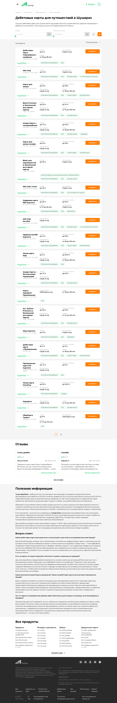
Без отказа (84, 637)
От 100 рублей (64, 641)
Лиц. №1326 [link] (34, 72)
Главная (17, 12)
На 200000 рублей (65, 646)
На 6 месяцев (41, 643)
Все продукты (28, 12)
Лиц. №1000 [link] (32, 88)
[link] (80, 662)
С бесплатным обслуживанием (86, 634)
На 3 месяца (41, 635)
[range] (33, 34)
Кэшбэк (17, 30)
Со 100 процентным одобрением (22, 634)
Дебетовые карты (41, 12)
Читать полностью (48, 473)
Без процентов (86, 642)
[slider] (33, 36)
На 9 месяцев (41, 646)
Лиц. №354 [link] (35, 257)
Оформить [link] (92, 51)
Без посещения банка (88, 640)
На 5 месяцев (41, 641)
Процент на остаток (59, 30)
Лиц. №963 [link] (34, 59)
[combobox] (93, 42)
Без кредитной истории (23, 637)
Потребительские (21, 630)
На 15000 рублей (65, 643)
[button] (17, 4)
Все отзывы (58, 480)
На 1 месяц (41, 630)
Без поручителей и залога (24, 642)
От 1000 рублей (64, 635)
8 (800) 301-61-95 (63, 676)
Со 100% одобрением (66, 638)
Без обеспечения (21, 640)
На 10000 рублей (65, 633)
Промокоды (84, 689)
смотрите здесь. (29, 676)
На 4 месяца (41, 638)
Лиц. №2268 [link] (32, 333)
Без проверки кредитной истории (23, 646)
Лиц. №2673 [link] (31, 111)
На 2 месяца (41, 633)
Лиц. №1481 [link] (33, 297)
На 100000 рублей (65, 630)
